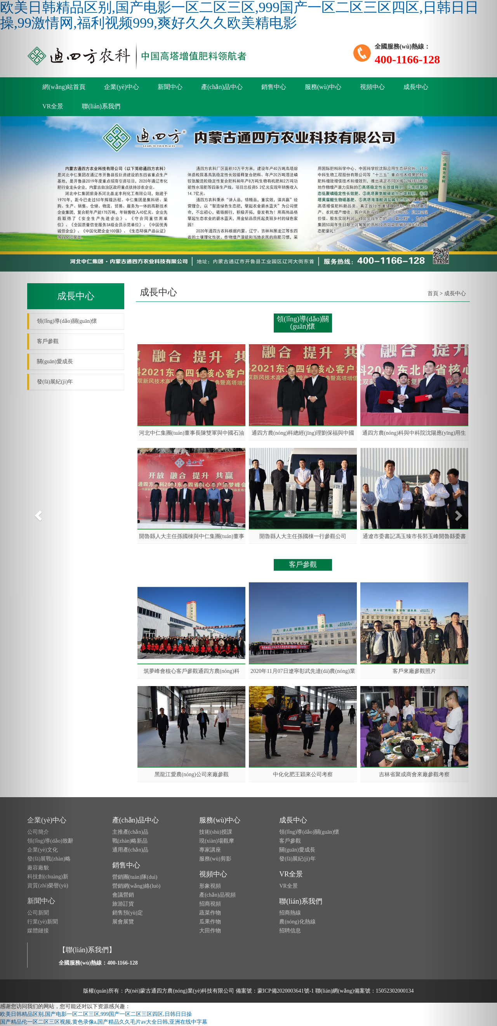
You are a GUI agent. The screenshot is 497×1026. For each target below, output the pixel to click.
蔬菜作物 (210, 913)
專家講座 (210, 850)
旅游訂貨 (123, 904)
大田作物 (210, 931)
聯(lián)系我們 (101, 106)
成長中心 (415, 87)
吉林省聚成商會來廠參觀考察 (414, 774)
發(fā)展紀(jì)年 (297, 859)
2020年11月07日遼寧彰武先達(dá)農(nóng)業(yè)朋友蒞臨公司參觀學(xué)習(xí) (302, 671)
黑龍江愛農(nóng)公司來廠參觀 (192, 774)
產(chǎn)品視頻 (217, 895)
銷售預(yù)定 (127, 913)
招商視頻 (210, 904)
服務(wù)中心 (323, 87)
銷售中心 (273, 87)
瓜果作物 (210, 922)
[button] (37, 513)
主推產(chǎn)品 (130, 832)
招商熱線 (290, 913)
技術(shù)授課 (215, 832)
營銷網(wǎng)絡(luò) (136, 886)
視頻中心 (372, 87)
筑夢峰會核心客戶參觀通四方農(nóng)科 (192, 671)
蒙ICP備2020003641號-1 (285, 991)
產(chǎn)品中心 (222, 87)
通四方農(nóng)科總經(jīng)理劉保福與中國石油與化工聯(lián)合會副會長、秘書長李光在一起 (303, 433)
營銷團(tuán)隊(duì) (135, 877)
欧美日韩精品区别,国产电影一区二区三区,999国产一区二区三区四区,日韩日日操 (96, 1014)
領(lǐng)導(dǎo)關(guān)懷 (309, 832)
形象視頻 (210, 886)
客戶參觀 (290, 841)
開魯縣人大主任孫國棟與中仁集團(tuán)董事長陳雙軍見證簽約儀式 (191, 536)
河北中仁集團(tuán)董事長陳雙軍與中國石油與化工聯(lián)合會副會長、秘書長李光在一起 (191, 433)
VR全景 (291, 874)
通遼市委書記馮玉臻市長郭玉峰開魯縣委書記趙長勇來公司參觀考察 (414, 536)
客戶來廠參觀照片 (414, 671)
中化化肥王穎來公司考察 (303, 774)
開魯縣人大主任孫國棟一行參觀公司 (302, 536)
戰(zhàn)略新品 (130, 841)
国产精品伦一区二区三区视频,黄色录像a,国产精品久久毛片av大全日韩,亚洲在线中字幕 (103, 1022)
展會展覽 (123, 922)
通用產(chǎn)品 (130, 850)
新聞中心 (170, 87)
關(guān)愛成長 (297, 850)
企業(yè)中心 (121, 87)
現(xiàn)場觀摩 (216, 841)
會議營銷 (123, 895)
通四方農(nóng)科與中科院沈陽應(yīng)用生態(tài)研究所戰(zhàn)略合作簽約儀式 (414, 433)
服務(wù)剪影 (215, 859)
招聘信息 (290, 931)
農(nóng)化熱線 (297, 922)
